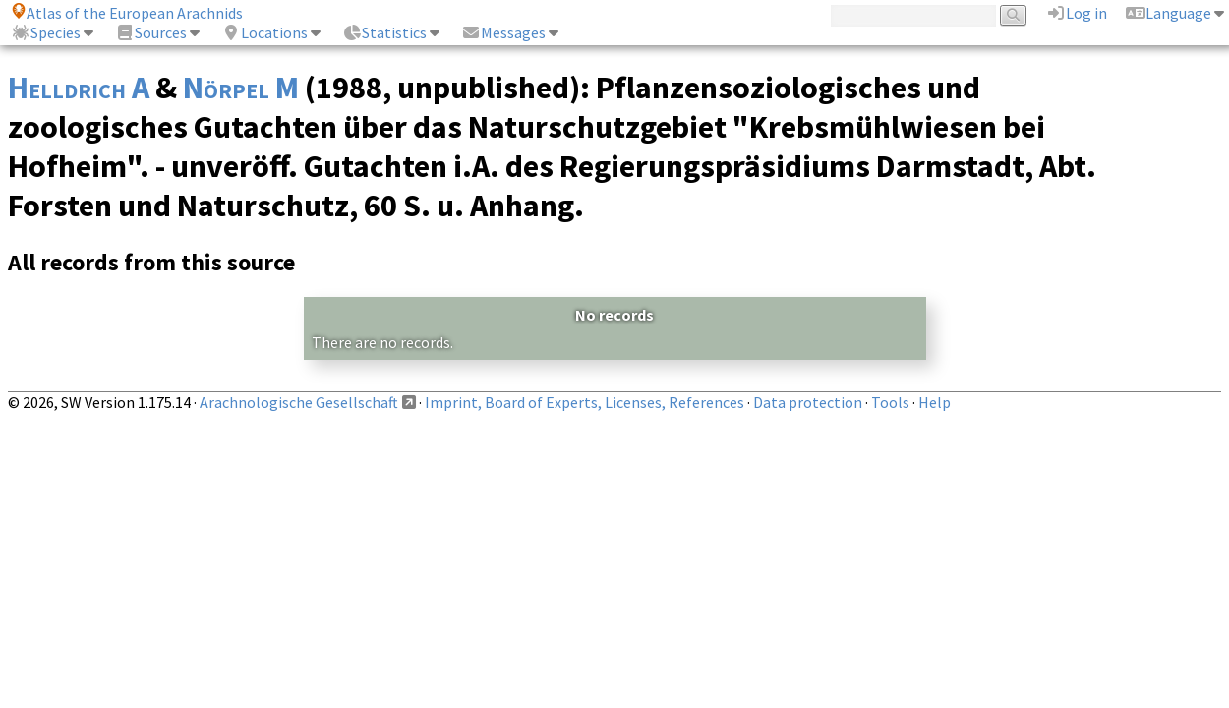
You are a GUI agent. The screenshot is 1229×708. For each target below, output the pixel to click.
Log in (1076, 13)
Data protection (807, 402)
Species (46, 32)
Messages (503, 32)
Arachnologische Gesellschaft (299, 402)
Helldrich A (78, 87)
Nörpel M (241, 87)
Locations (264, 32)
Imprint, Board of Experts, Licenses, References (584, 402)
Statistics (384, 32)
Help (934, 402)
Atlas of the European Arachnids (127, 13)
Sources (151, 32)
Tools (890, 402)
